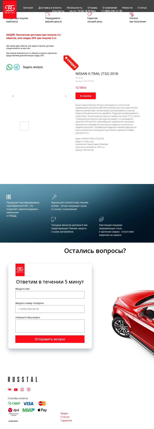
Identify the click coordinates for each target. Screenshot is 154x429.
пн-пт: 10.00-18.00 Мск (82, 11)
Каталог (28, 7)
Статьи (142, 7)
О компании (109, 7)
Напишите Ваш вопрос (27, 317)
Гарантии (66, 420)
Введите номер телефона (29, 303)
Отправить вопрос (50, 339)
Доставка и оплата (49, 7)
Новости (127, 7)
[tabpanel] (77, 213)
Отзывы (92, 7)
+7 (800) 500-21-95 (111, 11)
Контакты (58, 11)
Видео (64, 413)
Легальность (74, 7)
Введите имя (22, 288)
